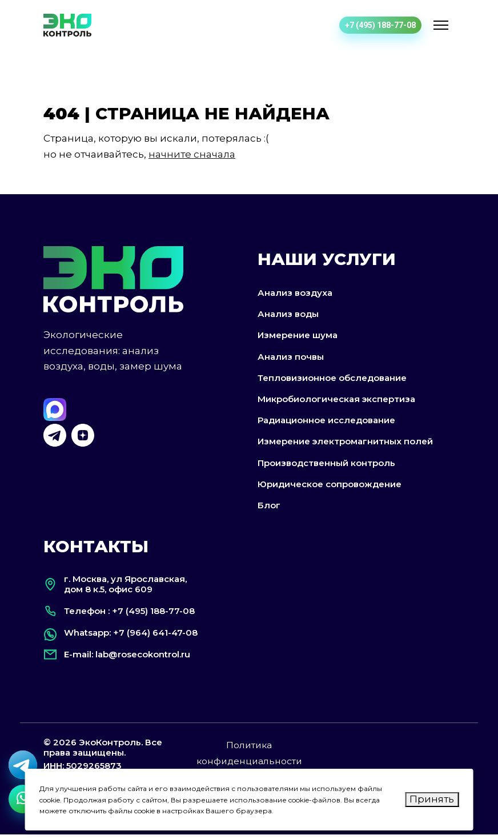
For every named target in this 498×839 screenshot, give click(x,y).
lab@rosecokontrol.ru (142, 658)
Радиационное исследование (326, 423)
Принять (431, 799)
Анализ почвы (291, 359)
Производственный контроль (326, 465)
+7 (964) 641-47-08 (155, 637)
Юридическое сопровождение (329, 486)
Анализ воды (288, 317)
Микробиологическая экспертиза (336, 401)
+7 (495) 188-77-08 (380, 25)
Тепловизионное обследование (332, 380)
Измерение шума (298, 338)
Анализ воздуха (295, 295)
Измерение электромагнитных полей (345, 444)
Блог (269, 508)
